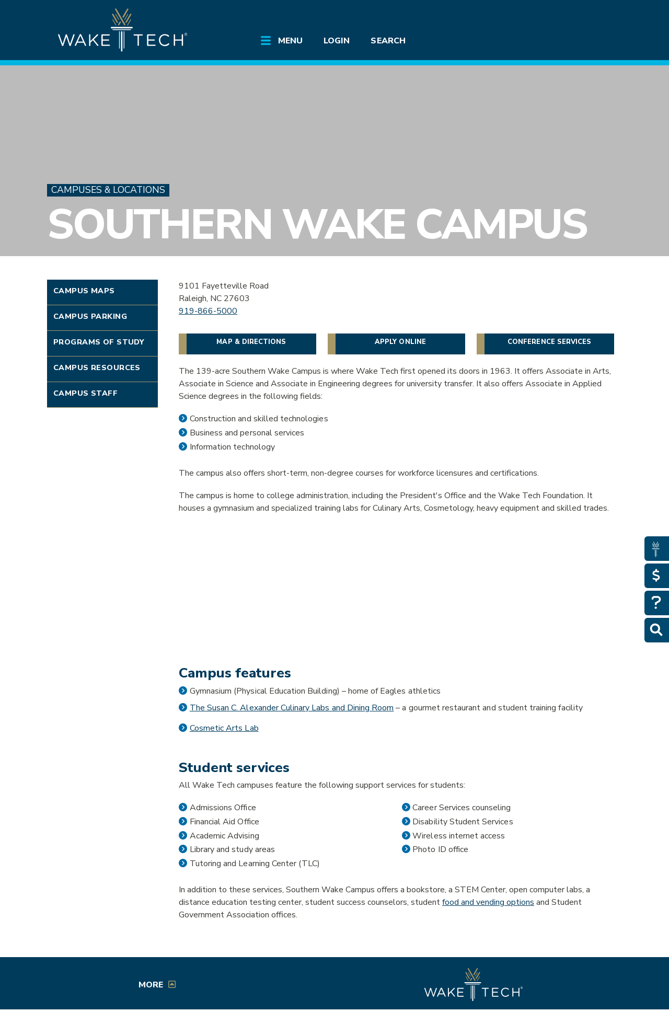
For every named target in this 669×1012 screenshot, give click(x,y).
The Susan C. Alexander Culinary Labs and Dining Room (292, 708)
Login (337, 41)
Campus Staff (85, 393)
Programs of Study (98, 342)
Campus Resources (97, 367)
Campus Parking (90, 316)
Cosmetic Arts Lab (224, 728)
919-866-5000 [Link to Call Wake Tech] (208, 311)
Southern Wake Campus (317, 224)
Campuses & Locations (108, 190)
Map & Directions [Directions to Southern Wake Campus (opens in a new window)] (251, 342)
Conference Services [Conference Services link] (549, 342)
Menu (290, 41)
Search (388, 41)
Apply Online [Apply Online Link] (400, 342)
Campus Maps (84, 290)
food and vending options (488, 902)
